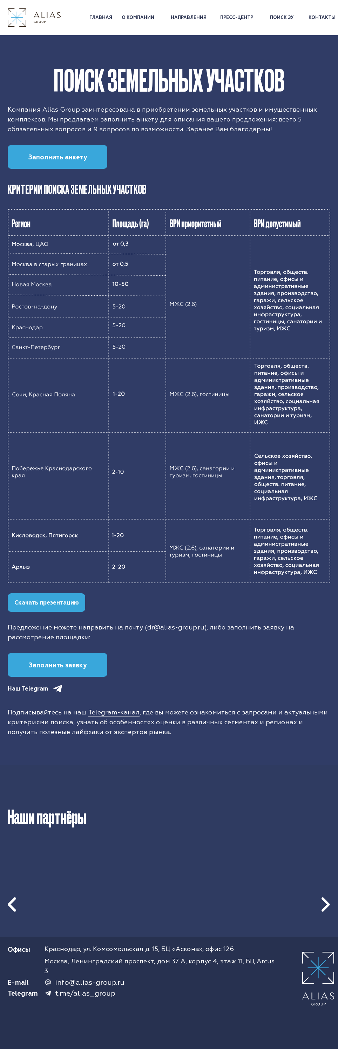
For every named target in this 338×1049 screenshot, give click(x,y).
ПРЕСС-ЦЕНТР (236, 17)
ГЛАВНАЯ (100, 17)
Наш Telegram (28, 689)
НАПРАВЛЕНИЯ (189, 17)
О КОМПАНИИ (138, 17)
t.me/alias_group (85, 993)
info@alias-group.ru (89, 982)
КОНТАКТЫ (322, 17)
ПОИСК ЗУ (281, 17)
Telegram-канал (114, 712)
